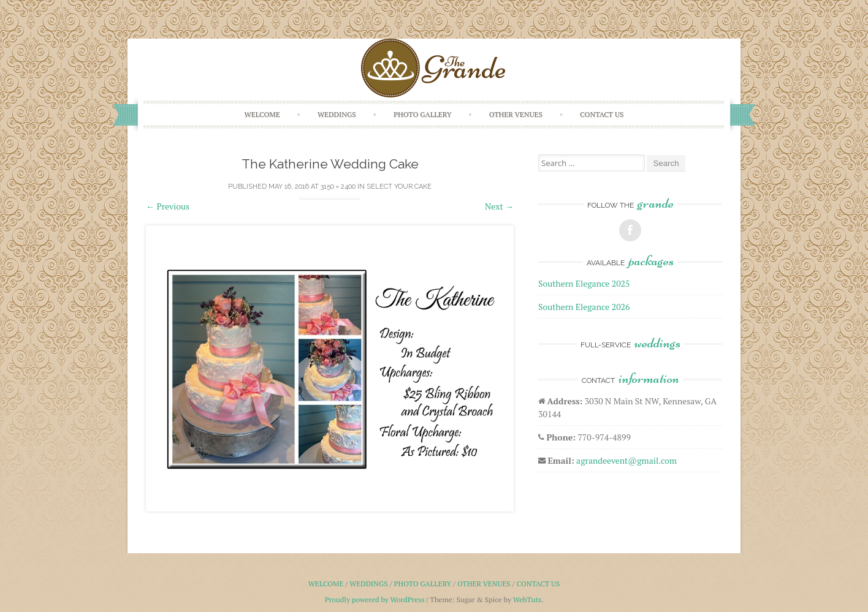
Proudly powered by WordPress (375, 599)
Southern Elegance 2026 (584, 306)
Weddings (337, 114)
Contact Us (601, 114)
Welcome (262, 114)
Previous (167, 206)
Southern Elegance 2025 (584, 283)
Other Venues (515, 114)
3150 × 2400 (338, 187)
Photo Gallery (423, 114)
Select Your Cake (399, 187)
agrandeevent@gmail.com (626, 460)
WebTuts (527, 599)
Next (499, 206)
